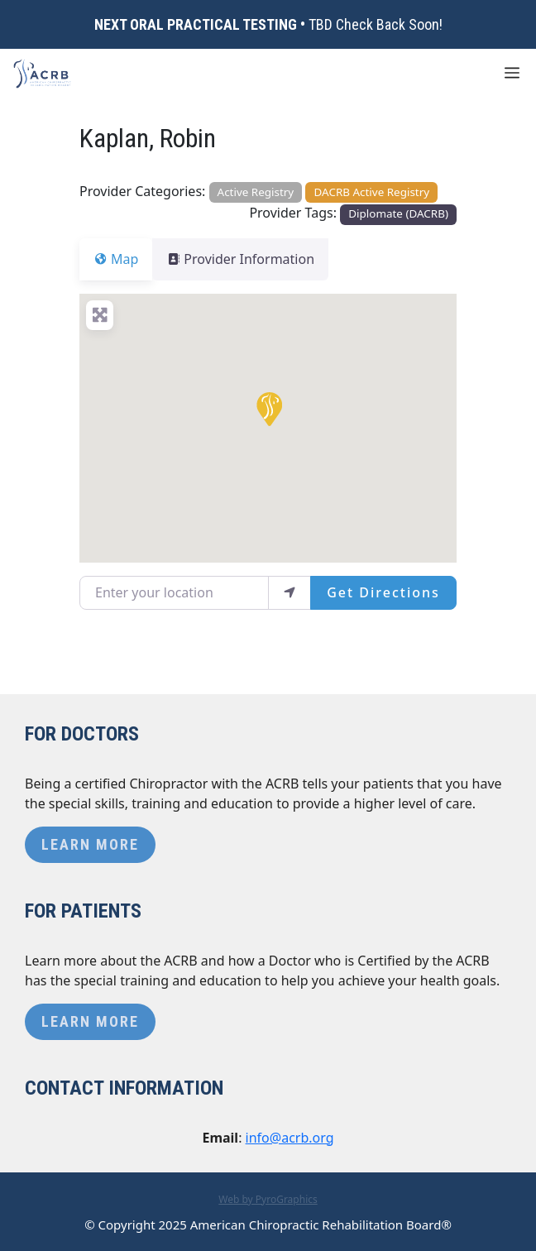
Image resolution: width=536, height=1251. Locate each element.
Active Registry (256, 192)
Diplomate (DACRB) (398, 213)
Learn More (90, 844)
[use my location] (289, 592)
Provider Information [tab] (250, 259)
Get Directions (383, 592)
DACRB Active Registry (372, 192)
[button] (268, 408)
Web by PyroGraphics (268, 1199)
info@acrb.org (290, 1138)
